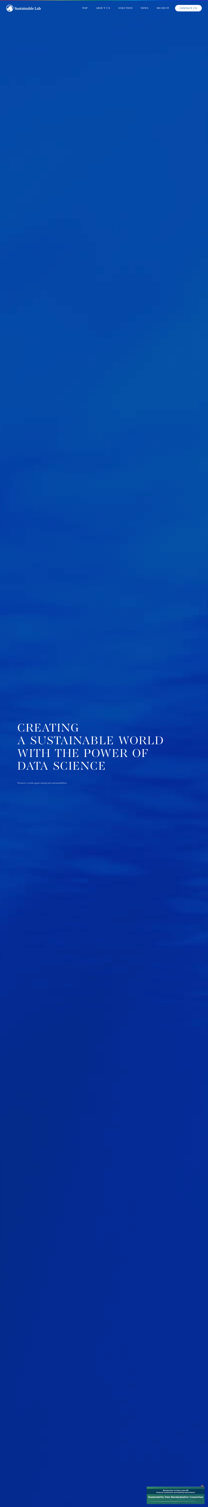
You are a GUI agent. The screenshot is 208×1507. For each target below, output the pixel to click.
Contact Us (188, 8)
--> (29, 1501)
